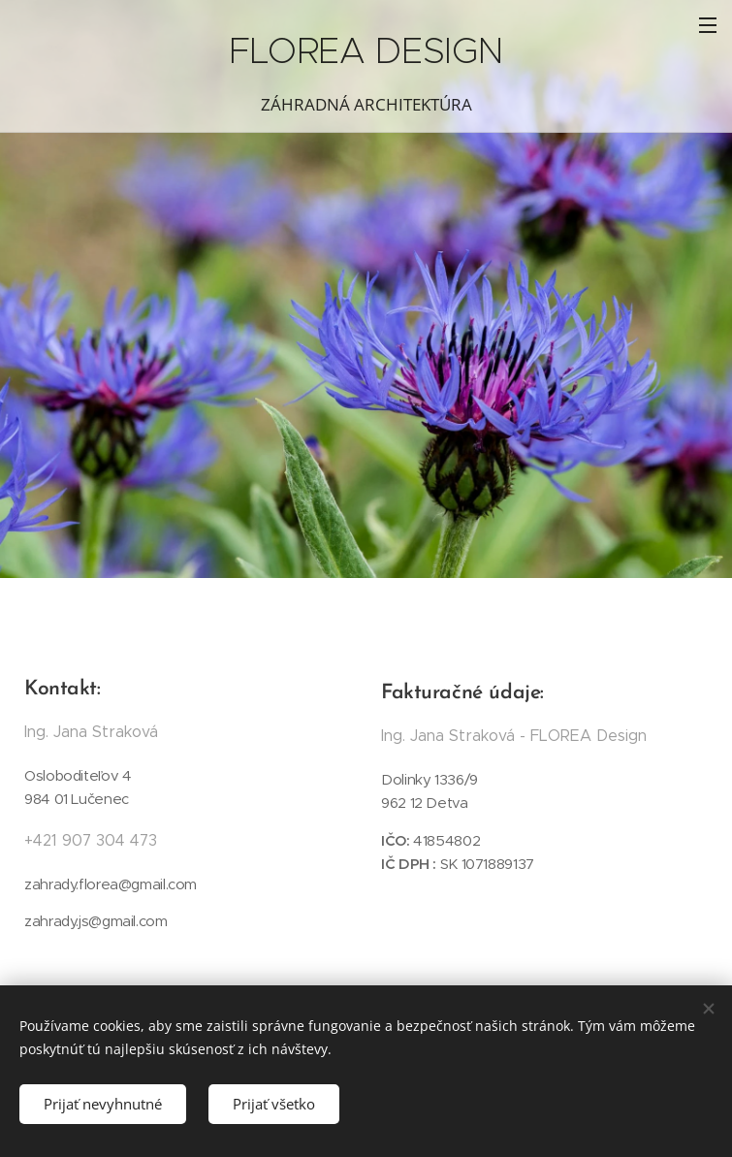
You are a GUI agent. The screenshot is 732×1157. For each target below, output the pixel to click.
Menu (707, 25)
